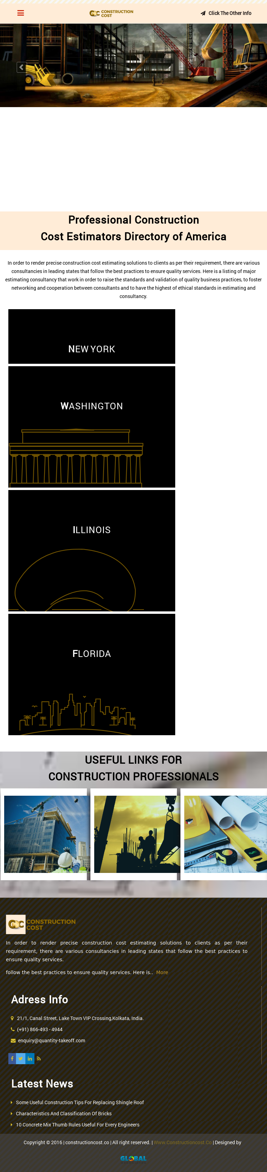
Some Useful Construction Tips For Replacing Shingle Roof (80, 1102)
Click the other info (225, 13)
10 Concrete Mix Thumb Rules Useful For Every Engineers (77, 1124)
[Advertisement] (133, 159)
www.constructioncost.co (183, 1142)
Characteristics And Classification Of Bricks (64, 1113)
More (162, 972)
